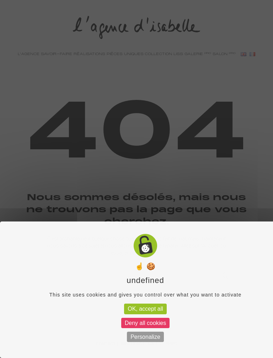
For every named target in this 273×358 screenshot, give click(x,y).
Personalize (145, 337)
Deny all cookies (145, 323)
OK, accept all (145, 309)
